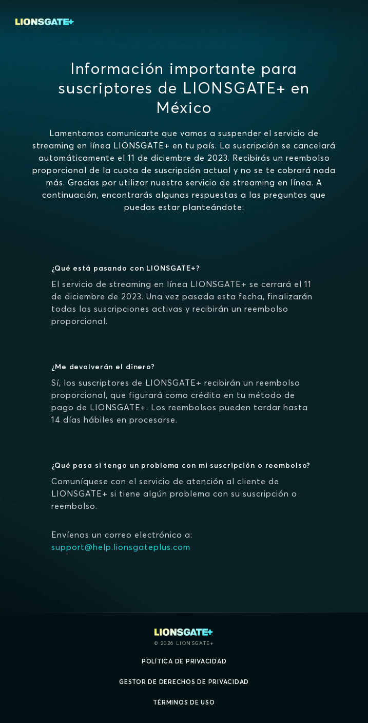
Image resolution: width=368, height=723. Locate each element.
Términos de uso (184, 702)
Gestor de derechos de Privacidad (184, 682)
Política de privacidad (184, 661)
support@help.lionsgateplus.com (120, 547)
